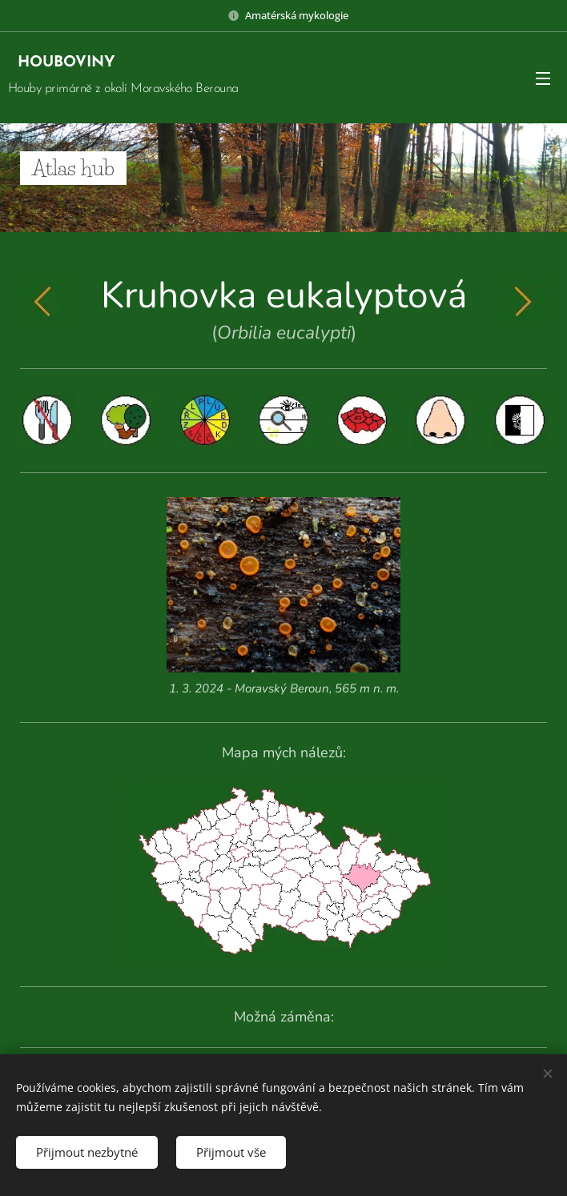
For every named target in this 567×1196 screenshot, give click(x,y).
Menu (543, 78)
